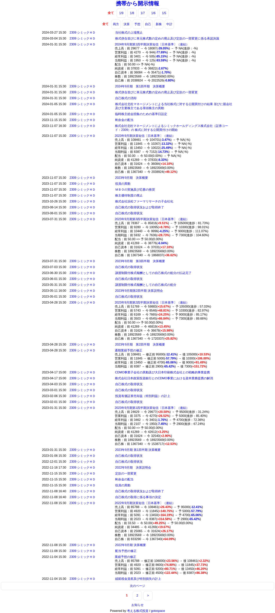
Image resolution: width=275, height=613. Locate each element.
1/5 (164, 13)
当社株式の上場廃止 (129, 32)
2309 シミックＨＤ (82, 32)
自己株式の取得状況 (129, 213)
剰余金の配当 (124, 120)
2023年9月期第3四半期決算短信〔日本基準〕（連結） (152, 219)
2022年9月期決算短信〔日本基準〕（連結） (145, 503)
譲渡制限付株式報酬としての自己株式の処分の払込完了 (153, 273)
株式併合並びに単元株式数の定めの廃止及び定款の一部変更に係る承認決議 (167, 38)
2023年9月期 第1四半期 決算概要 (138, 449)
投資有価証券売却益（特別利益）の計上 (142, 396)
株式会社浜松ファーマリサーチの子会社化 (144, 201)
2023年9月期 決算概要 (131, 177)
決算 (127, 24)
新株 (159, 24)
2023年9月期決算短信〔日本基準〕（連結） (145, 135)
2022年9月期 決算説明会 (133, 467)
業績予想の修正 (125, 556)
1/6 (153, 13)
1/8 (132, 13)
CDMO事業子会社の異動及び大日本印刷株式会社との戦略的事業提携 (162, 372)
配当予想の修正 (126, 551)
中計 (169, 24)
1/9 (121, 13)
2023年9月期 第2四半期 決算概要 (140, 344)
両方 (116, 24)
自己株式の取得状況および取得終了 (139, 207)
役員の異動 (122, 183)
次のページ (137, 585)
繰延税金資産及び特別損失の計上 (138, 578)
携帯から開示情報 (137, 3)
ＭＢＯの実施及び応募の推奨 (135, 189)
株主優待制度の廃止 (129, 195)
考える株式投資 (137, 610)
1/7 (143, 13)
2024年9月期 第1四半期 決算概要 (140, 86)
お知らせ (137, 605)
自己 (148, 24)
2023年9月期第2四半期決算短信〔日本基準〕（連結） (152, 302)
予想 (137, 24)
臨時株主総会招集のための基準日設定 (141, 114)
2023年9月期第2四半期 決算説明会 (139, 290)
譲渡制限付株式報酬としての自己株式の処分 (145, 284)
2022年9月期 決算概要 (130, 545)
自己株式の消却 (126, 98)
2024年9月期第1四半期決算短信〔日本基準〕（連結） (152, 44)
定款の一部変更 (126, 473)
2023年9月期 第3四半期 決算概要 (140, 261)
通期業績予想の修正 (128, 350)
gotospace (158, 610)
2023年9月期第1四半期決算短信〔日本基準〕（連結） (152, 407)
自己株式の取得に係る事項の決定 (138, 497)
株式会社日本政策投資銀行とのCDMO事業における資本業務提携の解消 (164, 378)
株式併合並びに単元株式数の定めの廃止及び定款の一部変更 (156, 92)
